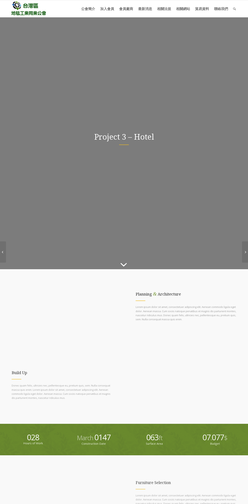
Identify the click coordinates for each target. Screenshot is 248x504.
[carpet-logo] (28, 8)
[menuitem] (88, 8)
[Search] (234, 8)
